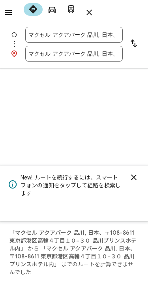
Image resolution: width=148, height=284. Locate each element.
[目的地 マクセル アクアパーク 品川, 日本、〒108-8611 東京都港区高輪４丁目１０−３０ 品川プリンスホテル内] (74, 53)
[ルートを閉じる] (89, 12)
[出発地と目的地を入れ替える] (134, 44)
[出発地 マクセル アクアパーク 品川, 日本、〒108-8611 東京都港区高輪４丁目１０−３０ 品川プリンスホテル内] (74, 34)
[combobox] (74, 35)
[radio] (33, 9)
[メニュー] (8, 12)
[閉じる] (134, 177)
